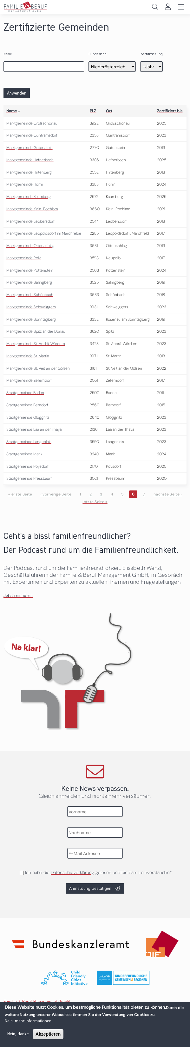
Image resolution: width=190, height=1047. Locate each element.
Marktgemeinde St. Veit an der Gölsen (38, 368)
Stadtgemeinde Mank (24, 454)
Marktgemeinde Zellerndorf (29, 380)
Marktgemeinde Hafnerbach (30, 160)
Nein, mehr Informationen (28, 1023)
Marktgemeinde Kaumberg (28, 196)
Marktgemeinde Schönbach (29, 294)
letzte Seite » (94, 501)
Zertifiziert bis (169, 111)
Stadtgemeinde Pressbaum (29, 478)
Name (7, 54)
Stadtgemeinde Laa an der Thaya (34, 429)
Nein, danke (18, 1036)
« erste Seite (20, 494)
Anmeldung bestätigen (90, 888)
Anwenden (16, 93)
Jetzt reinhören (18, 596)
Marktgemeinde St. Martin (27, 356)
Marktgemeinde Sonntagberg (31, 319)
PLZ (93, 111)
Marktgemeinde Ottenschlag (30, 245)
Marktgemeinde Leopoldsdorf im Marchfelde (43, 233)
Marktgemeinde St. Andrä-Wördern (35, 343)
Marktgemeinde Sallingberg (29, 282)
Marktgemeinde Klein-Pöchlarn (32, 209)
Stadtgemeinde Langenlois (28, 441)
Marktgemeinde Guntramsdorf (31, 135)
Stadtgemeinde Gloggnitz (27, 417)
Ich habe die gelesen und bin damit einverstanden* (98, 872)
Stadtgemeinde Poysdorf (27, 466)
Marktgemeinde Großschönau (31, 123)
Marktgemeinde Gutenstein (29, 147)
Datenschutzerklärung (72, 872)
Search (155, 6)
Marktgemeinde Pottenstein (29, 270)
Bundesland (97, 54)
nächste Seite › (168, 494)
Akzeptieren (48, 1036)
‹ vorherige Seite (56, 494)
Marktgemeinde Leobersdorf (30, 221)
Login (167, 6)
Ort (109, 111)
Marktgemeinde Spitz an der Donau (35, 331)
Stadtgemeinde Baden (25, 392)
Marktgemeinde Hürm (24, 184)
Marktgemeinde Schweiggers (31, 307)
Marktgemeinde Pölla (23, 258)
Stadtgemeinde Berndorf (27, 405)
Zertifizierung (151, 54)
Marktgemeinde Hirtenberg (29, 172)
